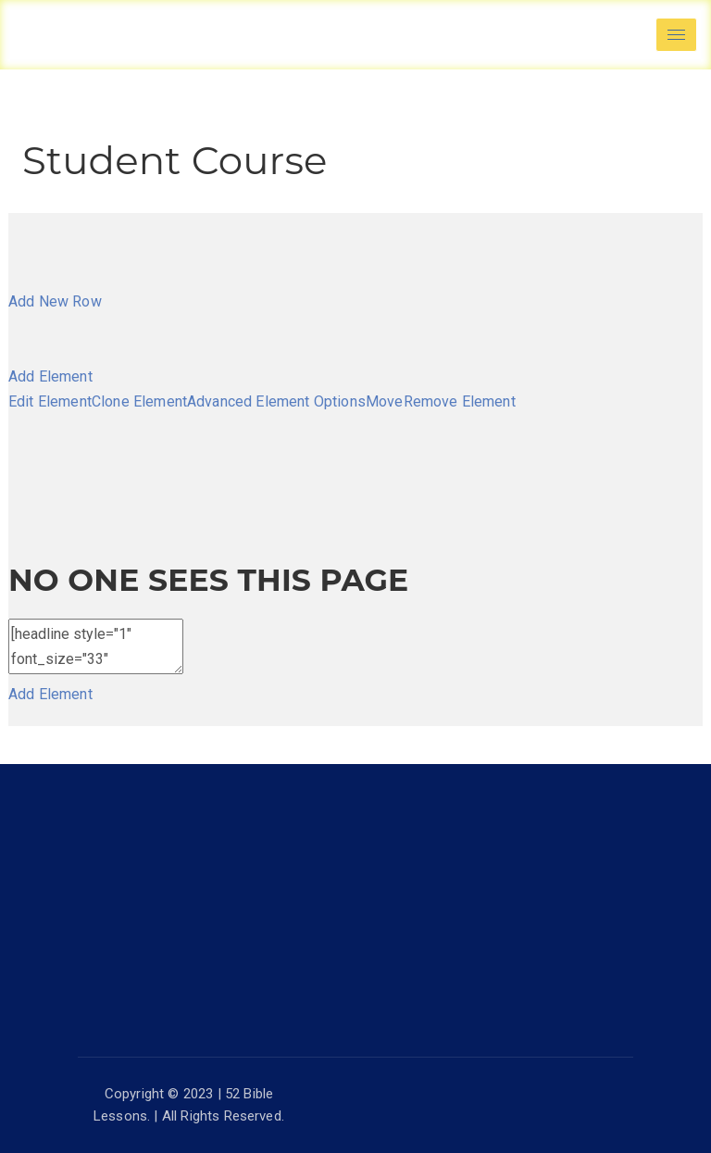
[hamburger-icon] (676, 35)
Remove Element (460, 401)
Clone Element (139, 401)
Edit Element (50, 401)
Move (385, 401)
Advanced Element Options (276, 401)
